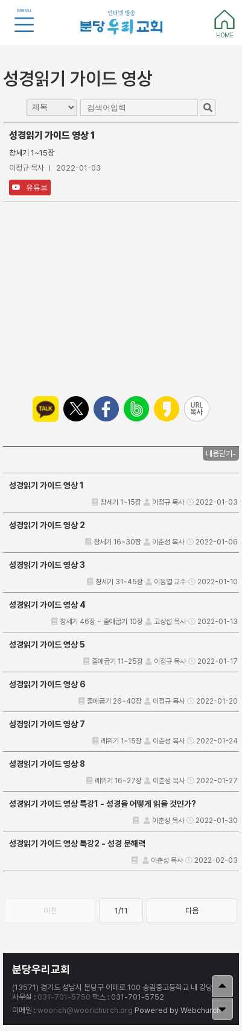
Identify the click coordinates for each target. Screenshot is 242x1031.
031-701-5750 (64, 996)
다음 (192, 910)
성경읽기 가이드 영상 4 (47, 605)
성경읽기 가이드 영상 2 (47, 525)
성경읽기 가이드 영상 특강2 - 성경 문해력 (77, 843)
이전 (50, 910)
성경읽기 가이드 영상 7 (47, 724)
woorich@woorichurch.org (85, 1010)
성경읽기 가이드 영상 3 (47, 565)
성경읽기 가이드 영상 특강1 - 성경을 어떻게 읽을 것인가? (102, 804)
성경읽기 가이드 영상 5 (47, 644)
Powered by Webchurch (178, 1010)
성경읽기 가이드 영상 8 (47, 764)
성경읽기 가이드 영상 (78, 78)
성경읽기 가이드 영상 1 (46, 485)
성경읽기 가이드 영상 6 (47, 684)
